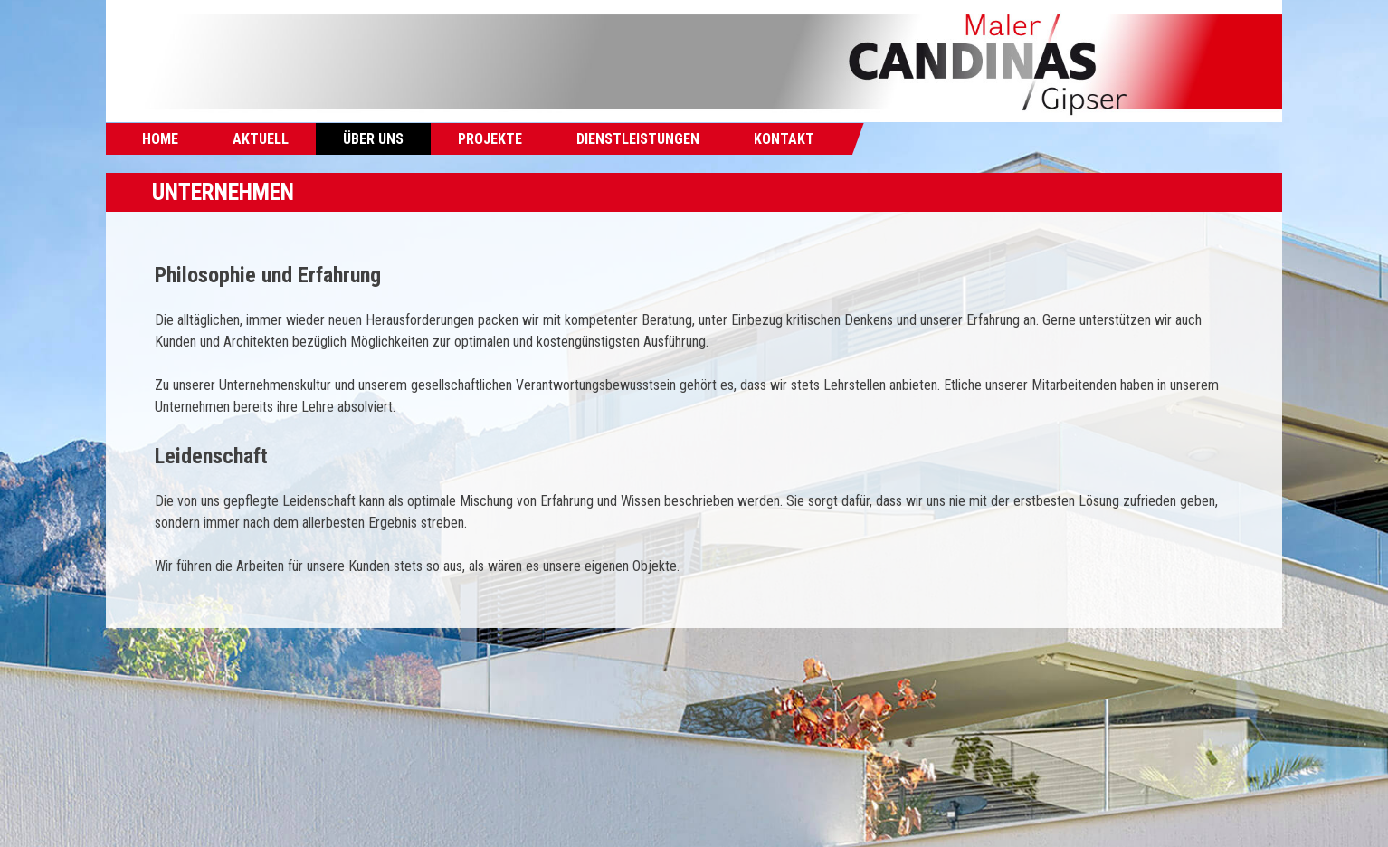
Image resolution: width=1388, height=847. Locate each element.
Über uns (373, 139)
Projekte (490, 139)
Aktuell (261, 139)
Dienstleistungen (637, 139)
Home (160, 139)
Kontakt (784, 139)
